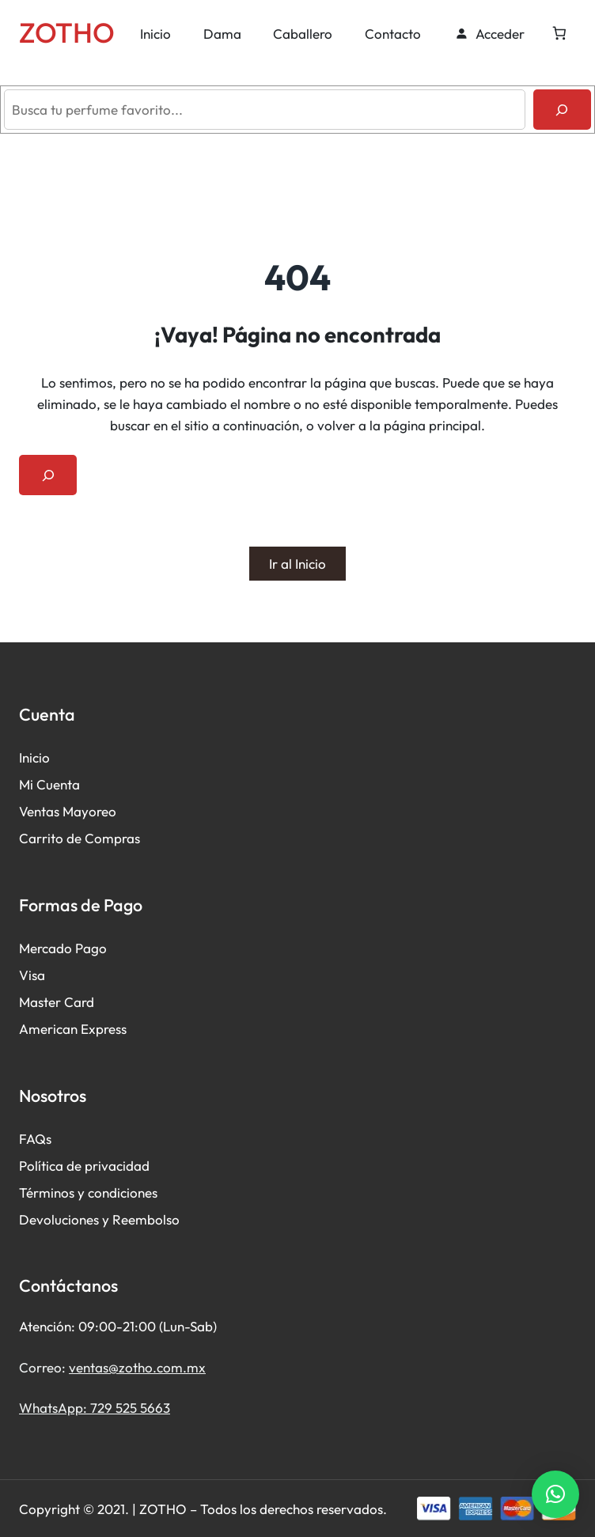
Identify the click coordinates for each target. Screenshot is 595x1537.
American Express (73, 1028)
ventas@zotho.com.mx (137, 1367)
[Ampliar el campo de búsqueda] (48, 475)
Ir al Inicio (297, 563)
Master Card (56, 1002)
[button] (555, 1494)
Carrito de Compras (79, 838)
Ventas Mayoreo (67, 811)
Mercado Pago (63, 948)
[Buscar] (562, 109)
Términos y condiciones (88, 1192)
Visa (32, 975)
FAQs (35, 1138)
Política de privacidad (84, 1165)
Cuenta (58, 784)
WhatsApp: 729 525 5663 (94, 1407)
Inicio (34, 757)
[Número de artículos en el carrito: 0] (559, 34)
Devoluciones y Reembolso (99, 1219)
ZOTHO (67, 32)
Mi (27, 784)
